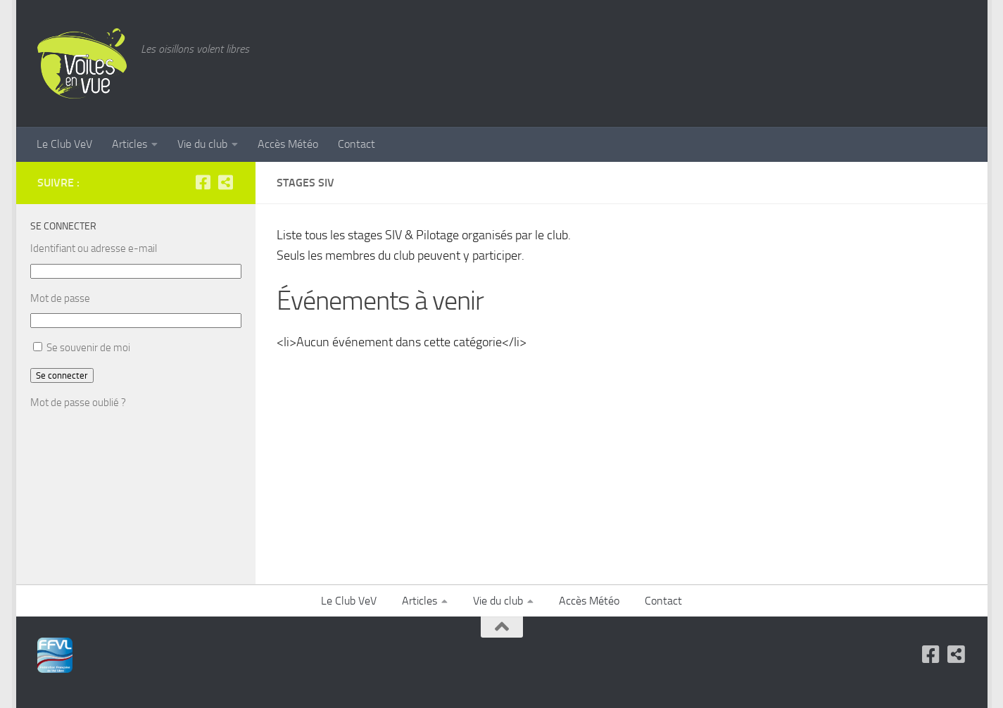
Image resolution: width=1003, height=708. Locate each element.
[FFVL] (225, 182)
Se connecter (62, 375)
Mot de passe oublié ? (78, 402)
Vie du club (202, 144)
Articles (129, 144)
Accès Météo (288, 144)
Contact (356, 144)
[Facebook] (203, 182)
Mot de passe (60, 298)
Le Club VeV (64, 144)
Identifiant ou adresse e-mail (93, 248)
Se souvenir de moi (88, 347)
